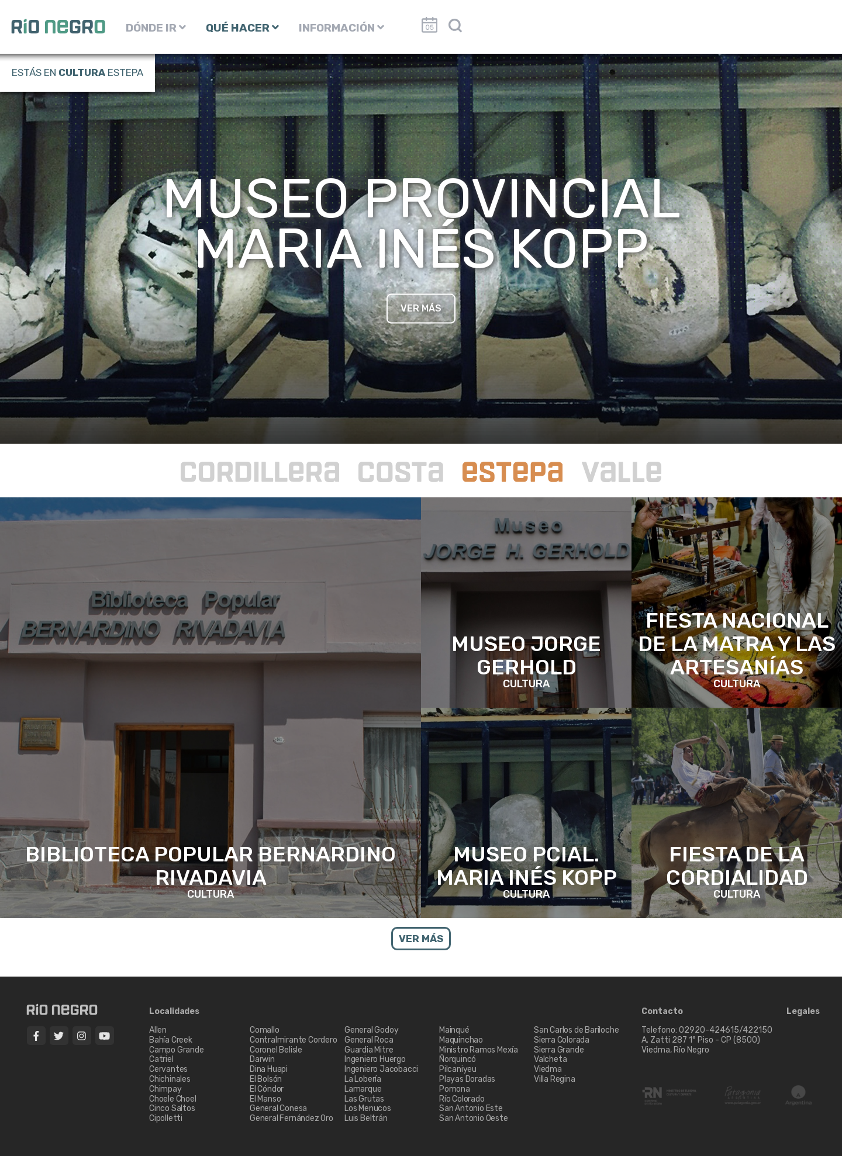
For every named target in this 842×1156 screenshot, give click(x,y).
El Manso (265, 1099)
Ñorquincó (457, 1059)
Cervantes (168, 1069)
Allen (158, 1030)
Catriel (161, 1059)
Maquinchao (461, 1040)
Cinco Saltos (172, 1108)
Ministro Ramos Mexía (478, 1050)
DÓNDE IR (156, 27)
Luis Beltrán (366, 1118)
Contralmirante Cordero (293, 1040)
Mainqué (454, 1030)
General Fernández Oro (291, 1118)
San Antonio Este (471, 1108)
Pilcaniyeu (458, 1069)
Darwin (262, 1059)
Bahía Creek (170, 1040)
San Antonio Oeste (473, 1118)
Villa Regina (554, 1079)
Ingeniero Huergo (375, 1059)
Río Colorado (462, 1099)
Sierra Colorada (561, 1040)
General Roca (369, 1040)
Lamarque (362, 1089)
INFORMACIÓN (341, 27)
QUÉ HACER (242, 27)
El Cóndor (267, 1089)
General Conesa (278, 1108)
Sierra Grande (559, 1050)
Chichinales (170, 1079)
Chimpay (165, 1089)
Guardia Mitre (368, 1050)
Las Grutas (364, 1099)
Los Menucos (367, 1108)
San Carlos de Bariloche (576, 1030)
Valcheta (550, 1059)
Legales (803, 1011)
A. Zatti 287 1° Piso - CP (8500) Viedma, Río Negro (701, 1045)
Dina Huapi (269, 1069)
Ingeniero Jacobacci (381, 1069)
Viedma (548, 1069)
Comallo (264, 1030)
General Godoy (371, 1030)
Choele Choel (172, 1099)
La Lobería (362, 1079)
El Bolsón (266, 1079)
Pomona (454, 1089)
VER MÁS (421, 308)
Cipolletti (165, 1118)
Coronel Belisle (276, 1050)
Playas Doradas (467, 1079)
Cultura (81, 72)
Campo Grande (176, 1050)
